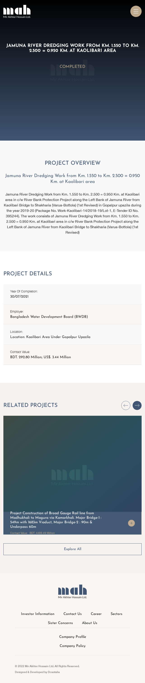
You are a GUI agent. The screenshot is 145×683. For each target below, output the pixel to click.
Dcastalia (54, 672)
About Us (89, 623)
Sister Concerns (60, 623)
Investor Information (37, 614)
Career (96, 614)
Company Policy (73, 646)
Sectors (116, 614)
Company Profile (72, 637)
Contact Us (72, 614)
